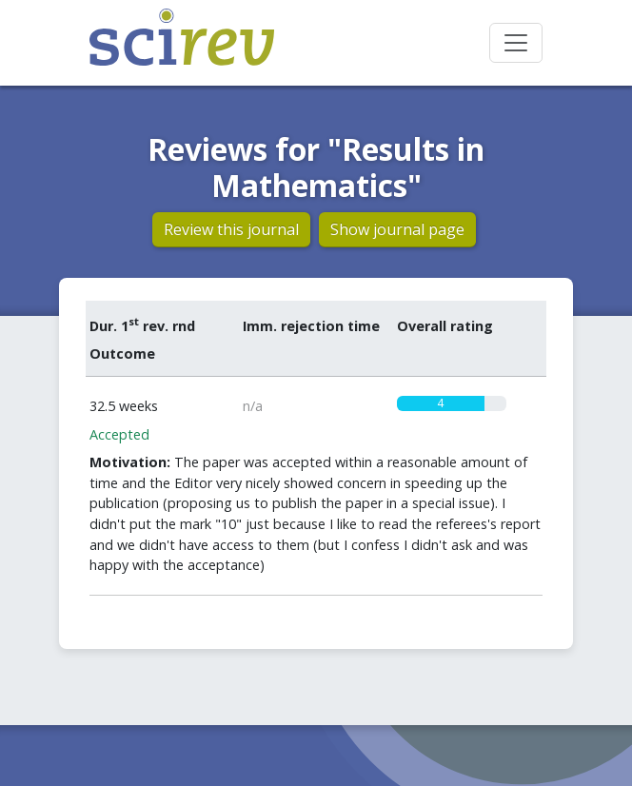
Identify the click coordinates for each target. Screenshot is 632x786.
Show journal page (397, 229)
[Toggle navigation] (516, 43)
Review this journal (231, 229)
